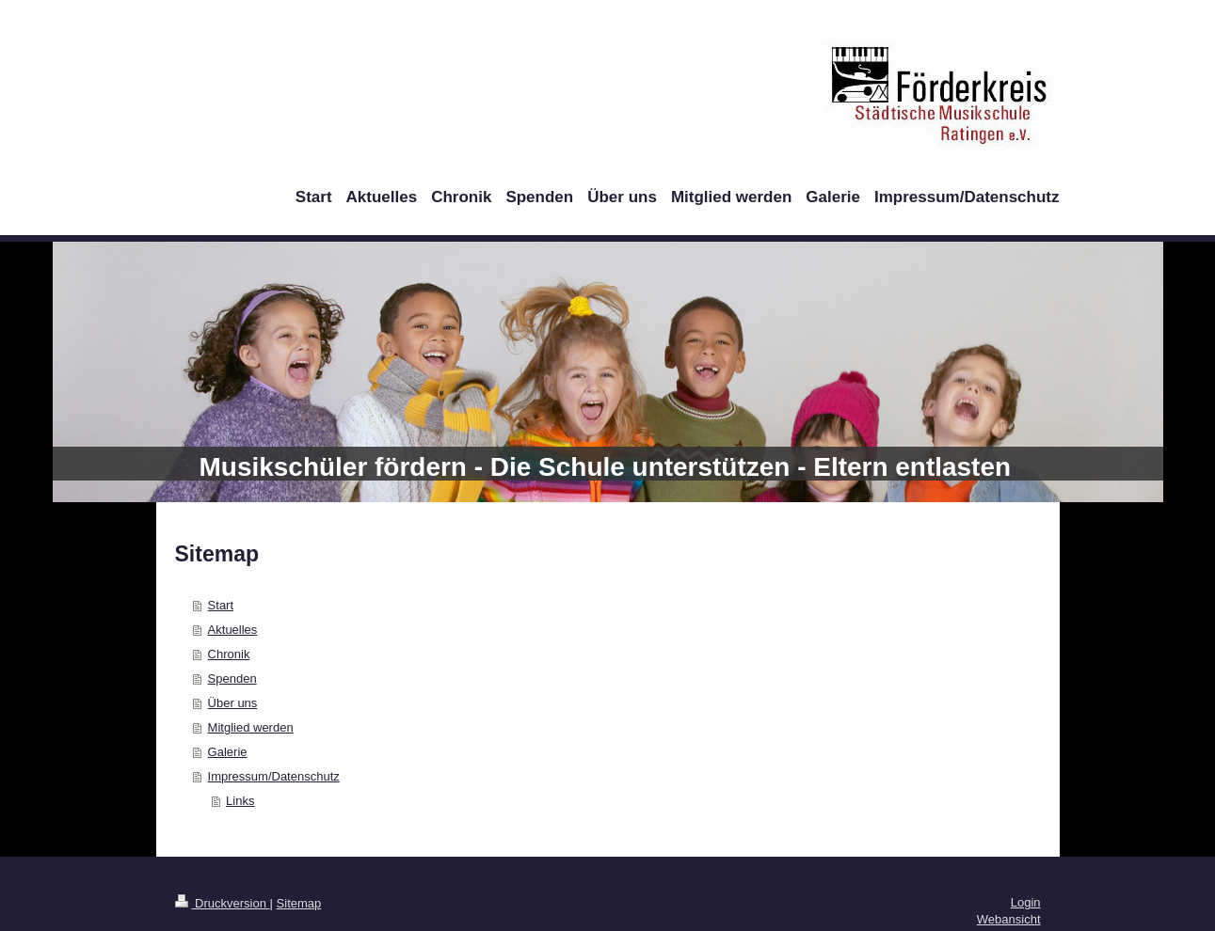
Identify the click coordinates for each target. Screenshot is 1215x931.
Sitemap (299, 903)
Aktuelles (233, 630)
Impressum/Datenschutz (274, 776)
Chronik (229, 654)
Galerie (228, 752)
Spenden (232, 678)
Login (1026, 902)
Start (220, 605)
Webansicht (1009, 919)
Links (240, 801)
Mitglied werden (251, 727)
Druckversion (222, 903)
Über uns (233, 703)
